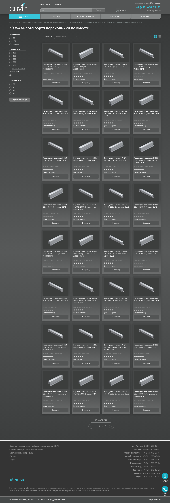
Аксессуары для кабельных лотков (35, 22)
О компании (55, 16)
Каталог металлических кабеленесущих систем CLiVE (34, 446)
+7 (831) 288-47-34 (151, 457)
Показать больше (18, 68)
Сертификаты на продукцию (22, 453)
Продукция (13, 22)
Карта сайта (155, 500)
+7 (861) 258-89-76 (151, 463)
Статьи (12, 457)
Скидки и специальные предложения (26, 450)
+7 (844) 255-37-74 (151, 467)
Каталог (25, 17)
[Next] (111, 426)
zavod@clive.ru (153, 11)
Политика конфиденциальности (52, 500)
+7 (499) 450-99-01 (148, 7)
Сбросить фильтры (19, 99)
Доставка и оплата (85, 16)
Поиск (98, 10)
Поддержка (115, 16)
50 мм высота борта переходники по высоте (124, 22)
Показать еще (101, 420)
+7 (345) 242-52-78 (151, 474)
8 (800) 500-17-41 (152, 446)
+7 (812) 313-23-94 (151, 453)
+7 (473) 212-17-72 (151, 470)
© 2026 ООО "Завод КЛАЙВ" (21, 500)
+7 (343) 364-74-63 (151, 460)
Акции (12, 460)
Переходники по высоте (93, 22)
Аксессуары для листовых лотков (66, 22)
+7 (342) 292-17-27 (151, 477)
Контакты (145, 16)
